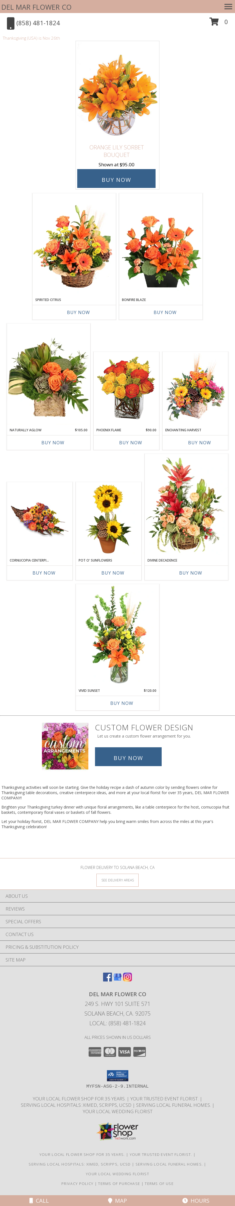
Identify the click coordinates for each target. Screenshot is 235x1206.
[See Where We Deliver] (117, 880)
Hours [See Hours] (195, 1200)
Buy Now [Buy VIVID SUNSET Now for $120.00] (121, 703)
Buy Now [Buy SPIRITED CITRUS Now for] (78, 312)
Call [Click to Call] (39, 1200)
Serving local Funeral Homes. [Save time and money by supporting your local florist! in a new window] (174, 1105)
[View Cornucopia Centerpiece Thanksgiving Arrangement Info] (40, 518)
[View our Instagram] (127, 979)
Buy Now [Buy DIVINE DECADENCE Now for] (190, 573)
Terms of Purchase (119, 1183)
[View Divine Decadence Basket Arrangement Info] (186, 504)
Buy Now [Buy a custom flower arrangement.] (128, 758)
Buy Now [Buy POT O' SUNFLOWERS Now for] (112, 573)
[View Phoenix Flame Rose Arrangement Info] (126, 388)
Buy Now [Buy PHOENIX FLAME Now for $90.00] (130, 443)
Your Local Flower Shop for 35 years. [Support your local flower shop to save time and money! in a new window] (80, 1098)
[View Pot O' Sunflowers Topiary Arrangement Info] (108, 518)
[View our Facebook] (107, 979)
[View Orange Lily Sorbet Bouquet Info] (117, 91)
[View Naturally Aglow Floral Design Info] (48, 374)
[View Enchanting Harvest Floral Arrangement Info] (195, 388)
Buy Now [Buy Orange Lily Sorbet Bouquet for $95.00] (116, 179)
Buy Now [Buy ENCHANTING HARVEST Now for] (199, 443)
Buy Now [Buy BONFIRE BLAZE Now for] (165, 312)
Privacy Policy (77, 1183)
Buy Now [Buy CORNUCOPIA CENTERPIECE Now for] (44, 573)
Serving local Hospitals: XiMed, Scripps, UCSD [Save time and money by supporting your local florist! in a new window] (76, 1105)
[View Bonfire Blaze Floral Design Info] (160, 243)
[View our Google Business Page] (117, 979)
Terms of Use (159, 1183)
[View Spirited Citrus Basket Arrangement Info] (74, 243)
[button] (218, 23)
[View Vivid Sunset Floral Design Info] (117, 634)
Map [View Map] (117, 1200)
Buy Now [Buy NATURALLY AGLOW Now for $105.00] (52, 443)
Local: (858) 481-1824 (117, 1023)
